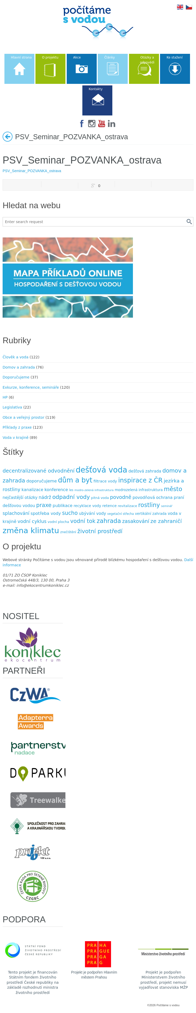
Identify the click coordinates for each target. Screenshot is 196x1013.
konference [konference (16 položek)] (56, 489)
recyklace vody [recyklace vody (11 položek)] (87, 506)
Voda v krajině (15, 437)
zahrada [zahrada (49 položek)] (109, 520)
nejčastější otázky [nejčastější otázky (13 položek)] (20, 497)
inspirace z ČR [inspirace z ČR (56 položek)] (140, 480)
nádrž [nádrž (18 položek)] (45, 497)
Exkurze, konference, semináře (31, 387)
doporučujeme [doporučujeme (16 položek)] (41, 481)
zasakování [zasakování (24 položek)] (135, 521)
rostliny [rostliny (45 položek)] (149, 505)
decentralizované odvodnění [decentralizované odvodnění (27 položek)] (39, 471)
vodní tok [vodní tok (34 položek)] (82, 521)
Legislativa (12, 407)
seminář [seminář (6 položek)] (166, 506)
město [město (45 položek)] (173, 489)
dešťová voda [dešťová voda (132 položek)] (101, 469)
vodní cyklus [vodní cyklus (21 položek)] (31, 521)
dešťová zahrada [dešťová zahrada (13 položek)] (144, 471)
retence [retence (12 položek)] (109, 506)
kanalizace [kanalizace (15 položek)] (32, 489)
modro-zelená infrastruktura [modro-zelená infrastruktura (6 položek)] (94, 490)
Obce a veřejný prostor (23, 417)
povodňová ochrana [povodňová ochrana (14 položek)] (152, 497)
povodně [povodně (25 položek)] (120, 497)
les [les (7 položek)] (71, 490)
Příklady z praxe (17, 427)
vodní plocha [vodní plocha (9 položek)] (58, 522)
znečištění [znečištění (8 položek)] (68, 532)
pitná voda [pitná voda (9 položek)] (100, 498)
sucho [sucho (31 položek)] (70, 513)
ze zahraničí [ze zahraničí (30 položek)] (166, 521)
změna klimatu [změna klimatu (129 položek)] (31, 530)
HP (5, 397)
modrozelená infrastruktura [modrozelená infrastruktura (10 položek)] (139, 490)
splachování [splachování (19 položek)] (16, 513)
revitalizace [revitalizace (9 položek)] (127, 506)
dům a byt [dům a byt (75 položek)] (75, 480)
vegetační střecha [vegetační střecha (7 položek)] (120, 514)
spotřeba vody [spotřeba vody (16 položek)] (45, 513)
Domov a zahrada (19, 367)
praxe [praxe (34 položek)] (44, 505)
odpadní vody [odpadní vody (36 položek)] (71, 497)
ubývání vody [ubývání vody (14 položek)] (92, 513)
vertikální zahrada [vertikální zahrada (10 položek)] (151, 514)
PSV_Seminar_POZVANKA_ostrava (32, 171)
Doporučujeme (16, 377)
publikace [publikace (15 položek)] (62, 505)
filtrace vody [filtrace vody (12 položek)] (105, 481)
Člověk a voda (15, 357)
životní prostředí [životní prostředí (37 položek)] (100, 531)
